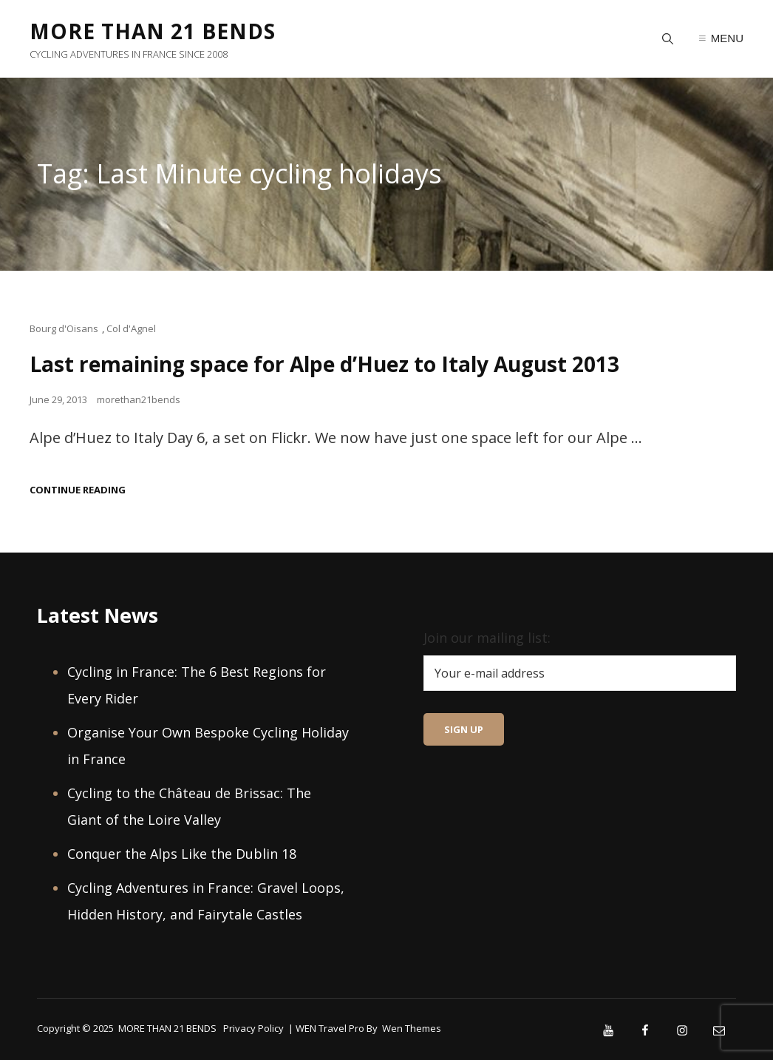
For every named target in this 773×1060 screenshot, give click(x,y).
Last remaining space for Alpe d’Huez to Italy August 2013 (324, 364)
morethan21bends (138, 399)
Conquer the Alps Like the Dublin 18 (181, 853)
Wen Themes (411, 1028)
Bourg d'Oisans (64, 328)
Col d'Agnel (131, 328)
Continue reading (78, 490)
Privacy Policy (253, 1028)
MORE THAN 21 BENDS (153, 31)
